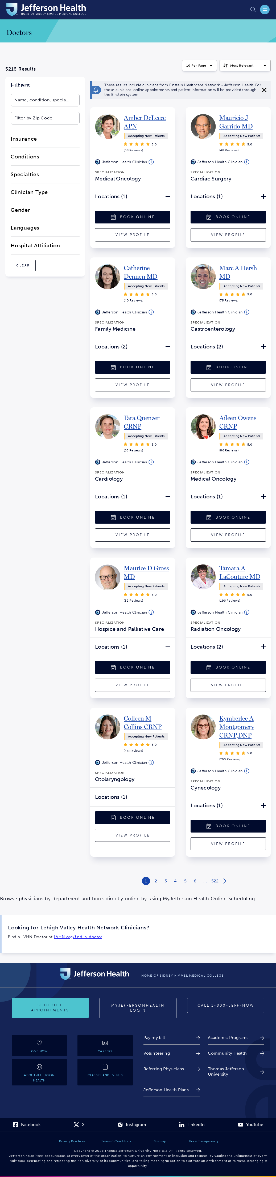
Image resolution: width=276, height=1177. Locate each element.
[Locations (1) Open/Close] (132, 196)
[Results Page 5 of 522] (185, 881)
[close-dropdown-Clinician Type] (45, 192)
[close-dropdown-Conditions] (45, 156)
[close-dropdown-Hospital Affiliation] (45, 245)
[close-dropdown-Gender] (45, 209)
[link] (147, 122)
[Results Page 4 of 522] (175, 881)
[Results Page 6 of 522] (195, 881)
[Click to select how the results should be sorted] (245, 65)
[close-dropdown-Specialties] (45, 174)
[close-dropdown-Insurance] (45, 138)
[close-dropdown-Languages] (45, 227)
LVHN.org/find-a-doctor (78, 936)
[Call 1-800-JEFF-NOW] (225, 1005)
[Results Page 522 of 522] (215, 881)
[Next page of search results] (225, 881)
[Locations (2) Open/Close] (132, 346)
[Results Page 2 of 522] (156, 881)
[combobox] (40, 100)
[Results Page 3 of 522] (166, 881)
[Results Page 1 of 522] (146, 881)
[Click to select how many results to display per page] (199, 65)
